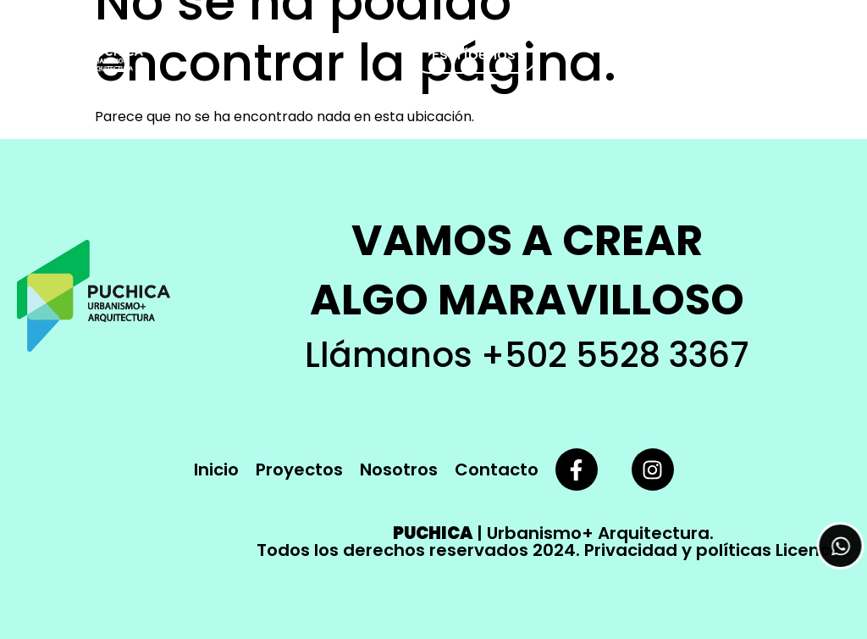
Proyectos (299, 469)
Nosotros (399, 469)
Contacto (496, 469)
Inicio (216, 469)
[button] (836, 54)
